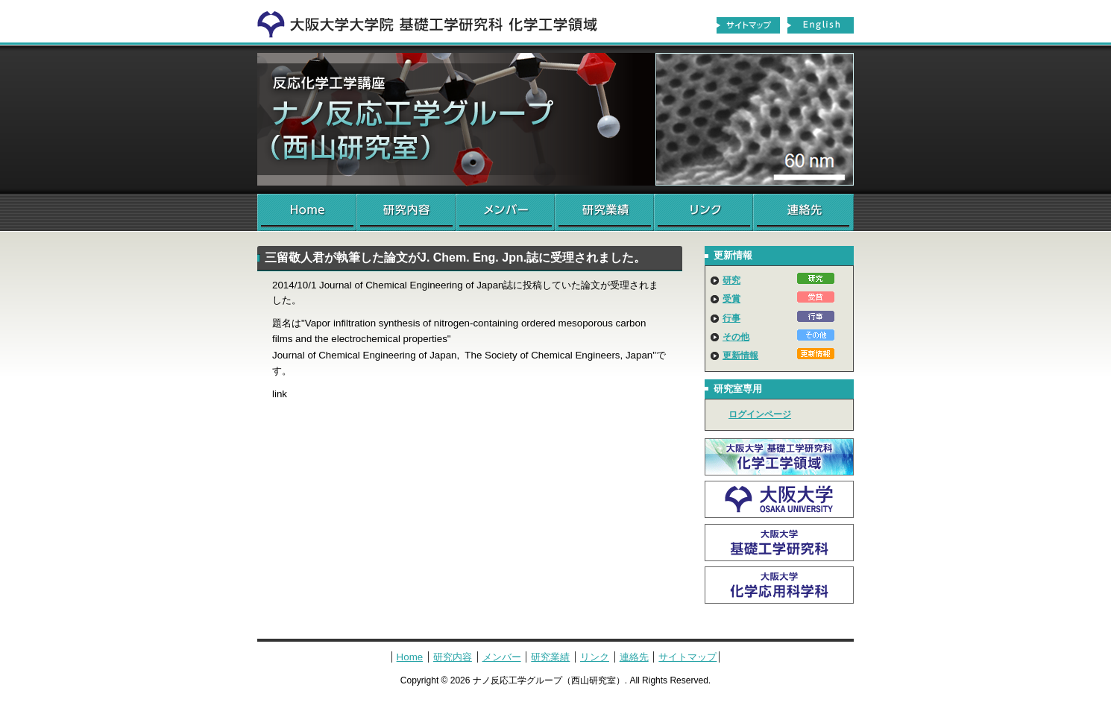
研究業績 (604, 212)
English (821, 25)
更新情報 (740, 355)
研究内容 (406, 212)
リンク (703, 212)
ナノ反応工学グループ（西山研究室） (555, 119)
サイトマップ (748, 25)
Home (306, 212)
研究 (731, 280)
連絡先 (803, 212)
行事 (731, 318)
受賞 (731, 299)
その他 (736, 337)
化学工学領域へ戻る (436, 21)
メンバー (505, 212)
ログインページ (759, 414)
